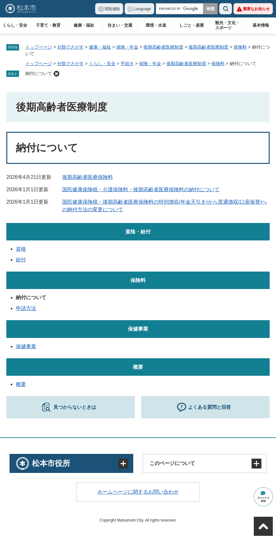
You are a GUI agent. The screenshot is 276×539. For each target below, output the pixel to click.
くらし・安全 (15, 25)
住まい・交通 (120, 25)
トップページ (38, 47)
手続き (127, 63)
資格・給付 (138, 231)
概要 (138, 367)
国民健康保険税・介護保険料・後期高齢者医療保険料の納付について (141, 189)
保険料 (240, 47)
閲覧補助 (112, 9)
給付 (21, 259)
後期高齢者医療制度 (163, 47)
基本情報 (261, 25)
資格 (21, 249)
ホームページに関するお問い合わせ (138, 492)
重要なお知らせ (256, 9)
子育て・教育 (48, 25)
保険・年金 (127, 47)
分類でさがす (70, 47)
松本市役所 (51, 463)
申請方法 (26, 308)
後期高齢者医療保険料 (87, 177)
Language (142, 9)
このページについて (172, 463)
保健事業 (138, 329)
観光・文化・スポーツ (227, 25)
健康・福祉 (84, 25)
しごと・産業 (191, 25)
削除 (56, 74)
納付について (38, 73)
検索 (225, 8)
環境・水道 (156, 25)
